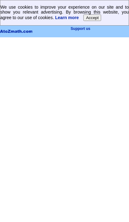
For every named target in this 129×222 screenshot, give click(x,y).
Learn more (67, 17)
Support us (80, 29)
